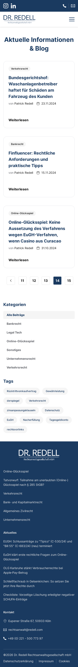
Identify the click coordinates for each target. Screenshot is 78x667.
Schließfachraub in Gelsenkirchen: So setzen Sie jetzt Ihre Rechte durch (36, 584)
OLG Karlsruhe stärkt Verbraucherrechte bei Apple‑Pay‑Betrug (33, 570)
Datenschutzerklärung (18, 661)
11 (22, 281)
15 (69, 281)
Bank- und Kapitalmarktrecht (22, 502)
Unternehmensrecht (16, 519)
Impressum (46, 661)
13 (46, 281)
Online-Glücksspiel (15, 471)
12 (34, 281)
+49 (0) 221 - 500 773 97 (23, 638)
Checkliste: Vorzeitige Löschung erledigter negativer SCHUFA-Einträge (38, 597)
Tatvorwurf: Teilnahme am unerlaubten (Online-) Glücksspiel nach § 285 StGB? (35, 482)
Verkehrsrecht (12, 493)
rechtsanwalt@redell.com (23, 629)
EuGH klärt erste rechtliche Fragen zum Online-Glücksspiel (35, 557)
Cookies (64, 661)
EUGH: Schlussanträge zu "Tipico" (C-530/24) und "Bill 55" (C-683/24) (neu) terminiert (37, 544)
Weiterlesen (18, 120)
